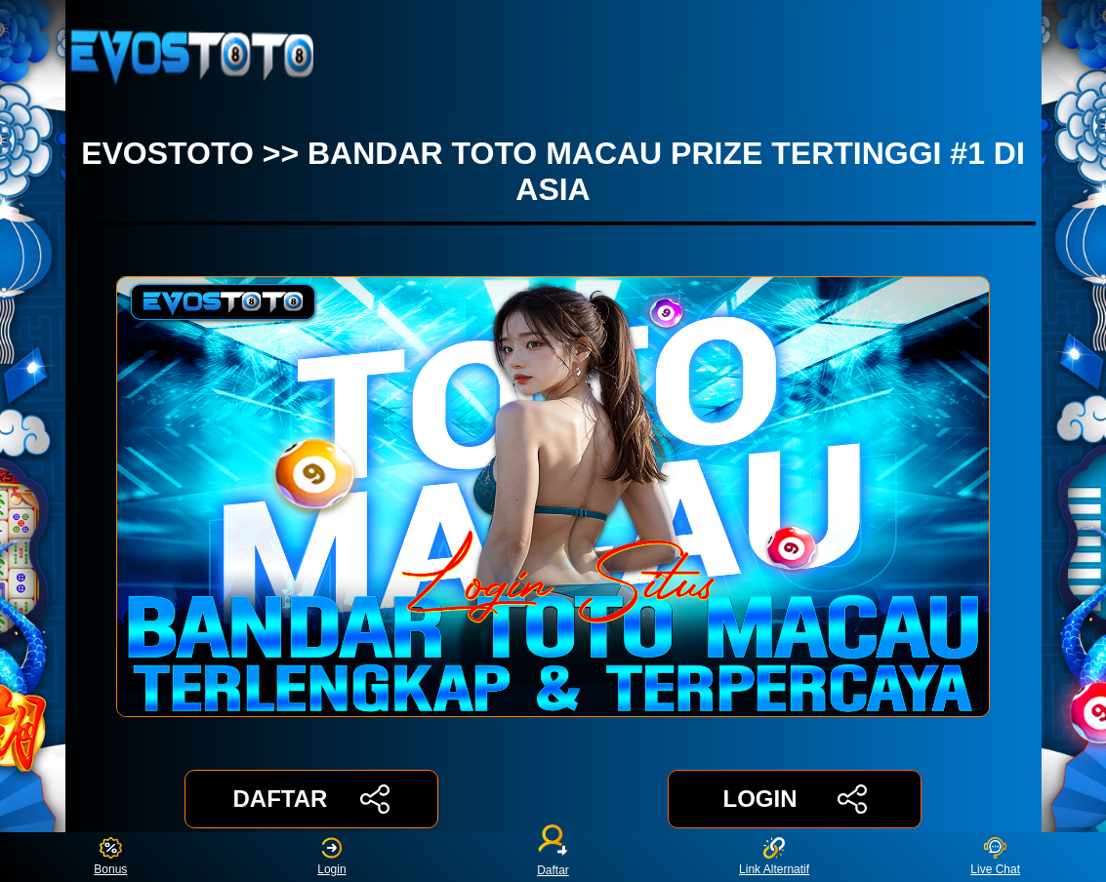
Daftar (553, 857)
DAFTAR (311, 799)
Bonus (110, 857)
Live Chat (995, 857)
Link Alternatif (774, 857)
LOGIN (794, 799)
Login (331, 857)
